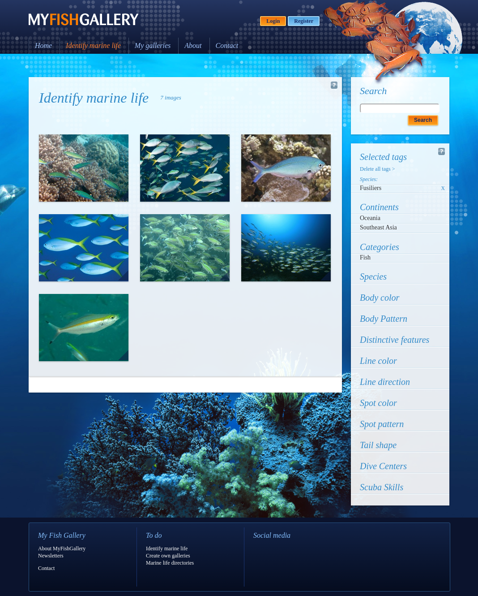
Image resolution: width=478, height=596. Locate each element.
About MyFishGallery (61, 548)
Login (273, 21)
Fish (365, 257)
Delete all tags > (377, 169)
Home (43, 45)
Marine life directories (170, 563)
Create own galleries (168, 556)
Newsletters (51, 556)
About (192, 45)
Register (303, 21)
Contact (227, 45)
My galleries (153, 45)
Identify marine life (93, 45)
